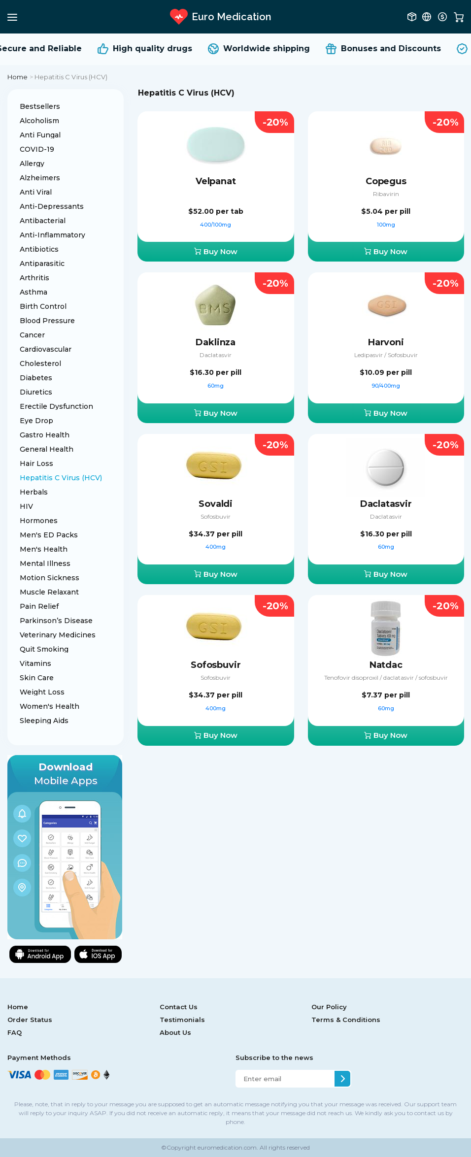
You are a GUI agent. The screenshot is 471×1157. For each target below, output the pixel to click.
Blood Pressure (47, 320)
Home (17, 77)
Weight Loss (42, 692)
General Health (46, 449)
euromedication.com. (227, 1147)
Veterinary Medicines (58, 634)
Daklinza (216, 342)
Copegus (386, 181)
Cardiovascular (45, 349)
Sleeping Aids (44, 720)
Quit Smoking (44, 649)
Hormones (39, 520)
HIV (26, 506)
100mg (386, 224)
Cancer (32, 334)
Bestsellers (40, 106)
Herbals (34, 492)
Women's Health (49, 706)
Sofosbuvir (216, 516)
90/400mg (385, 385)
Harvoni (386, 342)
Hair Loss (36, 463)
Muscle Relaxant (49, 592)
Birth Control (43, 306)
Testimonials (182, 1020)
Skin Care (37, 677)
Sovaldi (216, 503)
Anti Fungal (40, 135)
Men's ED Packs (49, 534)
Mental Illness (45, 563)
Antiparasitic (42, 263)
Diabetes (36, 377)
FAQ (14, 1032)
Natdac (386, 665)
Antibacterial (43, 220)
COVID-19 (37, 149)
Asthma (33, 292)
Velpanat (216, 181)
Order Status (29, 1020)
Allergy (32, 163)
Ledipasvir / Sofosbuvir (386, 355)
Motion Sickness (49, 577)
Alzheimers (40, 177)
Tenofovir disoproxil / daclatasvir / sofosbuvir (386, 677)
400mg (215, 546)
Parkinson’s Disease (56, 620)
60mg (215, 385)
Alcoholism (39, 120)
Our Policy (329, 1007)
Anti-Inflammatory (52, 234)
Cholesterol (40, 363)
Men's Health (43, 549)
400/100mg (215, 224)
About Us (175, 1032)
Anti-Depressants (52, 206)
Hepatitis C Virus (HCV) (61, 477)
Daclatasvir (216, 355)
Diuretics (36, 392)
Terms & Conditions (345, 1020)
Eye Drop (36, 420)
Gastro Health (44, 434)
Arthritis (34, 277)
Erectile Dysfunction (56, 406)
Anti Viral (36, 192)
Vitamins (35, 663)
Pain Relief (39, 606)
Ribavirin (386, 194)
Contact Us (179, 1007)
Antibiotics (39, 249)
